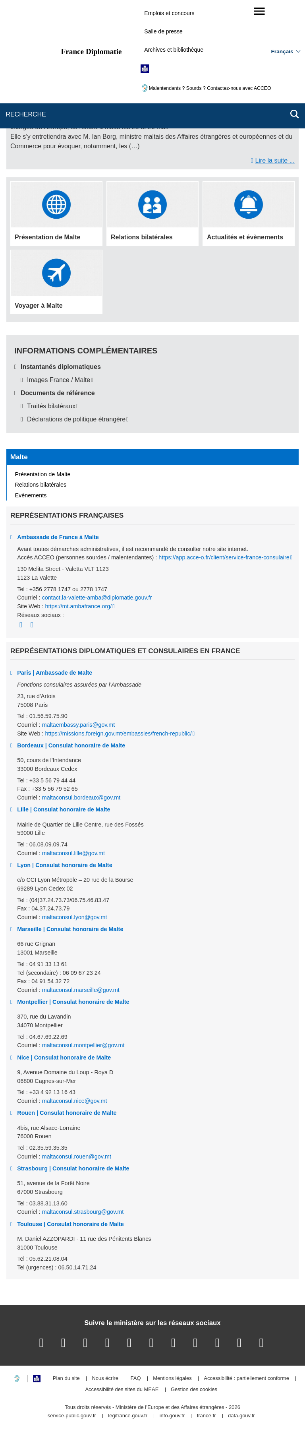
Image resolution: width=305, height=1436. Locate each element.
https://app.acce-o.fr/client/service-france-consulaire (224, 557)
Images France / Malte (58, 379)
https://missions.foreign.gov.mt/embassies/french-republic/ (118, 733)
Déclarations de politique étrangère (76, 419)
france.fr (206, 1416)
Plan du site (66, 1378)
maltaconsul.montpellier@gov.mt (83, 1045)
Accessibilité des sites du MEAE (121, 1389)
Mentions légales (172, 1378)
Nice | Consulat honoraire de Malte (64, 1057)
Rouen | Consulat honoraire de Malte (66, 1113)
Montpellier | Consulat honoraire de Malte (73, 1002)
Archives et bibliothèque (173, 50)
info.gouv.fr (172, 1416)
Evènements (31, 495)
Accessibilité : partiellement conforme (246, 1378)
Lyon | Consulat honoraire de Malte (64, 865)
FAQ (135, 1378)
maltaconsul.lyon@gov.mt (74, 917)
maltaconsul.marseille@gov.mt (81, 990)
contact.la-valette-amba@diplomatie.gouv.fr (97, 597)
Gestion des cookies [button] (194, 1389)
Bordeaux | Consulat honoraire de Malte (71, 745)
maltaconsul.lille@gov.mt (73, 853)
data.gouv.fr (241, 1416)
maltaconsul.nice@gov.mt (74, 1101)
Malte (19, 457)
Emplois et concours (169, 13)
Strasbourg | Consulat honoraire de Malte (73, 1168)
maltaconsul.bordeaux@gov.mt (81, 797)
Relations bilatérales (41, 484)
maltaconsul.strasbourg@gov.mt (83, 1212)
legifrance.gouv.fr (127, 1416)
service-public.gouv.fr (72, 1416)
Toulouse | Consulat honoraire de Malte (70, 1224)
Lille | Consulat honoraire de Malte (63, 809)
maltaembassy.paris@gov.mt (78, 725)
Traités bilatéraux (51, 406)
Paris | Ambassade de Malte (54, 672)
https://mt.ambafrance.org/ (78, 606)
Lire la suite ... (275, 160)
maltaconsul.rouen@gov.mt (76, 1156)
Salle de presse (163, 31)
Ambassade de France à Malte (58, 537)
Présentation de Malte (43, 474)
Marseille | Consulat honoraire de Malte (70, 929)
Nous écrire (105, 1378)
